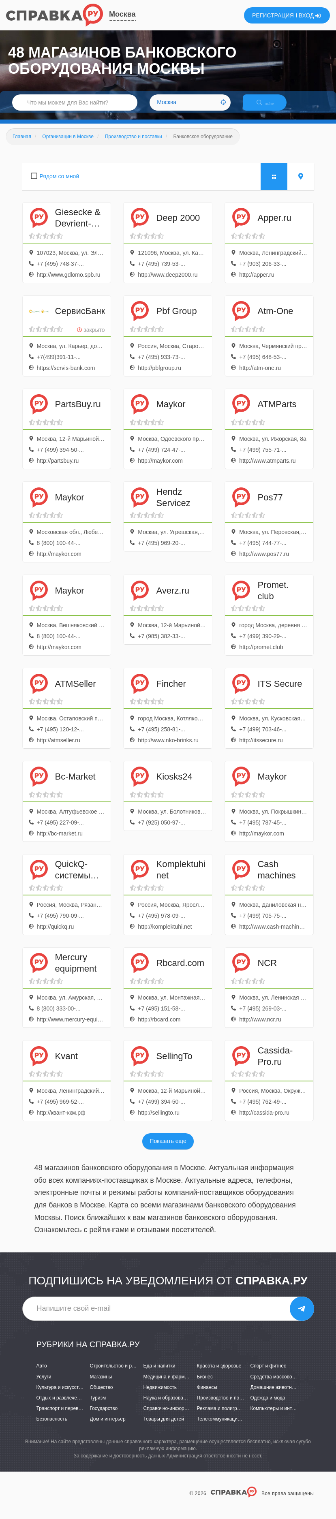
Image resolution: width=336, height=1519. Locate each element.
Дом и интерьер (108, 1426)
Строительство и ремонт (118, 1373)
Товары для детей (163, 1426)
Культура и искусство (60, 1394)
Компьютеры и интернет (277, 1415)
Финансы (207, 1394)
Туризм (98, 1405)
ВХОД (310, 15)
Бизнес (205, 1384)
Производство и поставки (225, 1405)
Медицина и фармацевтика (174, 1384)
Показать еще (168, 1148)
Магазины (101, 1384)
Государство (104, 1415)
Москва (122, 14)
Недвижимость (160, 1394)
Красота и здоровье (219, 1373)
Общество (101, 1394)
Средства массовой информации (287, 1384)
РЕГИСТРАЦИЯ (273, 15)
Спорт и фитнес (268, 1373)
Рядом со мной (59, 183)
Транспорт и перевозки (62, 1415)
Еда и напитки (159, 1373)
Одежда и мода (267, 1405)
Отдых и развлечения (60, 1405)
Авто (41, 1373)
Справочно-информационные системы (187, 1415)
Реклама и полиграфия (223, 1415)
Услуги (43, 1384)
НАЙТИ (271, 107)
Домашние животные (274, 1394)
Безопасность (52, 1426)
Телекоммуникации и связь (227, 1426)
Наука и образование (167, 1405)
